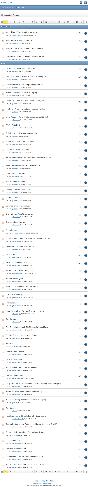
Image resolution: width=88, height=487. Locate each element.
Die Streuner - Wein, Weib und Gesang (20, 68)
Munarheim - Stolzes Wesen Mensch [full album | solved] (27, 77)
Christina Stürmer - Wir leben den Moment (22, 335)
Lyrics (11, 2)
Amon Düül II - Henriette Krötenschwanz (21, 287)
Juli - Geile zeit (11, 319)
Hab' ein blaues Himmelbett (16, 182)
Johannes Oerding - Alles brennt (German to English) (26, 400)
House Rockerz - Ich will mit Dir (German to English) (25, 456)
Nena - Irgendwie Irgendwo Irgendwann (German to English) (28, 157)
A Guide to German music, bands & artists (27, 48)
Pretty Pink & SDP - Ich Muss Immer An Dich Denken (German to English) (33, 384)
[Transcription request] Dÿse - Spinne (20, 246)
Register (45, 481)
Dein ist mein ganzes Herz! (16, 222)
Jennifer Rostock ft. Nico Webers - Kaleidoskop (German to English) (31, 424)
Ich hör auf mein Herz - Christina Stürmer (21, 367)
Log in (37, 481)
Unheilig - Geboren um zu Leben (18, 190)
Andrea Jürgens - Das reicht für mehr (20, 141)
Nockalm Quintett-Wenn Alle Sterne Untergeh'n (23, 464)
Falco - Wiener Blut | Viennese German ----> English (25, 311)
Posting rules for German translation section (27, 56)
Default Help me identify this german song (21, 133)
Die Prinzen (10, 254)
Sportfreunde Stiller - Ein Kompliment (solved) (23, 85)
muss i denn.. (11, 343)
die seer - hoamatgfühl (14, 279)
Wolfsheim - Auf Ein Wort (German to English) (23, 165)
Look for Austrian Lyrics (14, 376)
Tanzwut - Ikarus (12, 198)
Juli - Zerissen (11, 408)
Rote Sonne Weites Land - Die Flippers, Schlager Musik (27, 327)
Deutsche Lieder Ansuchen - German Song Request (25, 432)
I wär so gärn (11, 303)
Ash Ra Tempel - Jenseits (15, 173)
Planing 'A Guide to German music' (24, 32)
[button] (5, 22)
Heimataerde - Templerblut (16, 448)
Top (51, 481)
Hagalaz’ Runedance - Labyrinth (18, 149)
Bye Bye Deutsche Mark (15, 351)
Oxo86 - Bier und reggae (15, 295)
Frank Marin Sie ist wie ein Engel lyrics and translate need (27, 109)
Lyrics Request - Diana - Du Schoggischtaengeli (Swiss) (27, 117)
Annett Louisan (11, 230)
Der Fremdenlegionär (14, 359)
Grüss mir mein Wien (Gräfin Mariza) (19, 214)
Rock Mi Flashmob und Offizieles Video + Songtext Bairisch (28, 238)
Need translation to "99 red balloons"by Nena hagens (26, 416)
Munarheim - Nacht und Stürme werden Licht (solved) (26, 101)
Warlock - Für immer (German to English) (21, 93)
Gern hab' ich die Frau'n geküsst (18, 206)
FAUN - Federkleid (13, 125)
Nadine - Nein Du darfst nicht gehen (19, 270)
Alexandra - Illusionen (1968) (17, 262)
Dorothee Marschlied (14, 440)
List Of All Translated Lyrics (21, 40)
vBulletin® (44, 483)
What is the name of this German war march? (23, 392)
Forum (3, 2)
